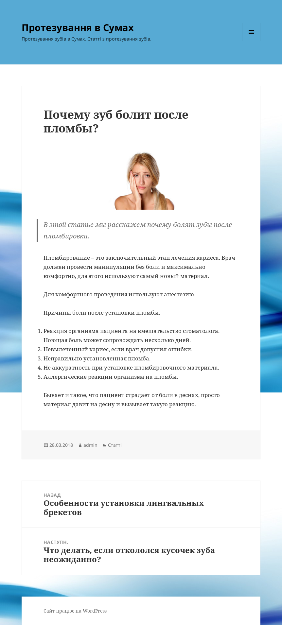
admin (90, 445)
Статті (115, 445)
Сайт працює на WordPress (75, 611)
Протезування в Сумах (78, 27)
